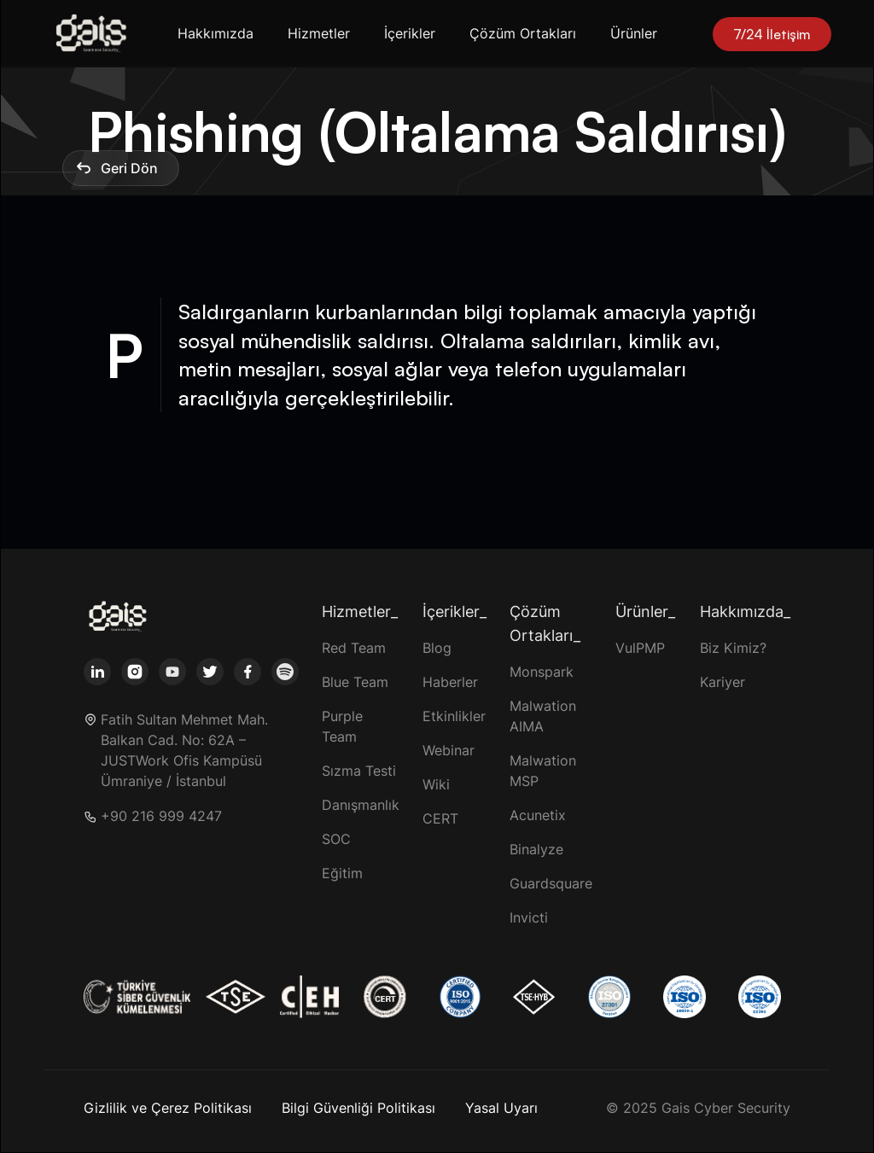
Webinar (448, 750)
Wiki (436, 784)
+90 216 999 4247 (161, 816)
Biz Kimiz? (733, 647)
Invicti (529, 917)
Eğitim (342, 873)
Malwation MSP (543, 770)
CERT (440, 818)
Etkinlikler (454, 716)
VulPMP (640, 647)
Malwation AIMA (543, 716)
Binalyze (536, 849)
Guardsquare (551, 883)
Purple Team (342, 726)
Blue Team (355, 681)
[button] (219, 34)
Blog (437, 647)
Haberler (450, 681)
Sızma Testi (359, 770)
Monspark (542, 671)
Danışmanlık (360, 804)
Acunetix (538, 815)
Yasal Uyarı (501, 1107)
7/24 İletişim (772, 34)
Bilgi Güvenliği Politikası (358, 1107)
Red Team (354, 647)
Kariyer (722, 681)
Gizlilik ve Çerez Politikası (168, 1107)
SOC (336, 838)
